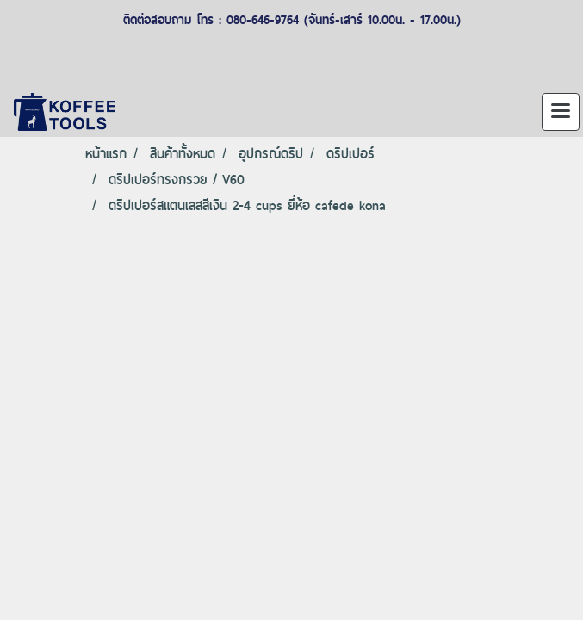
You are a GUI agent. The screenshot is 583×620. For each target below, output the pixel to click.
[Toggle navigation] (561, 112)
